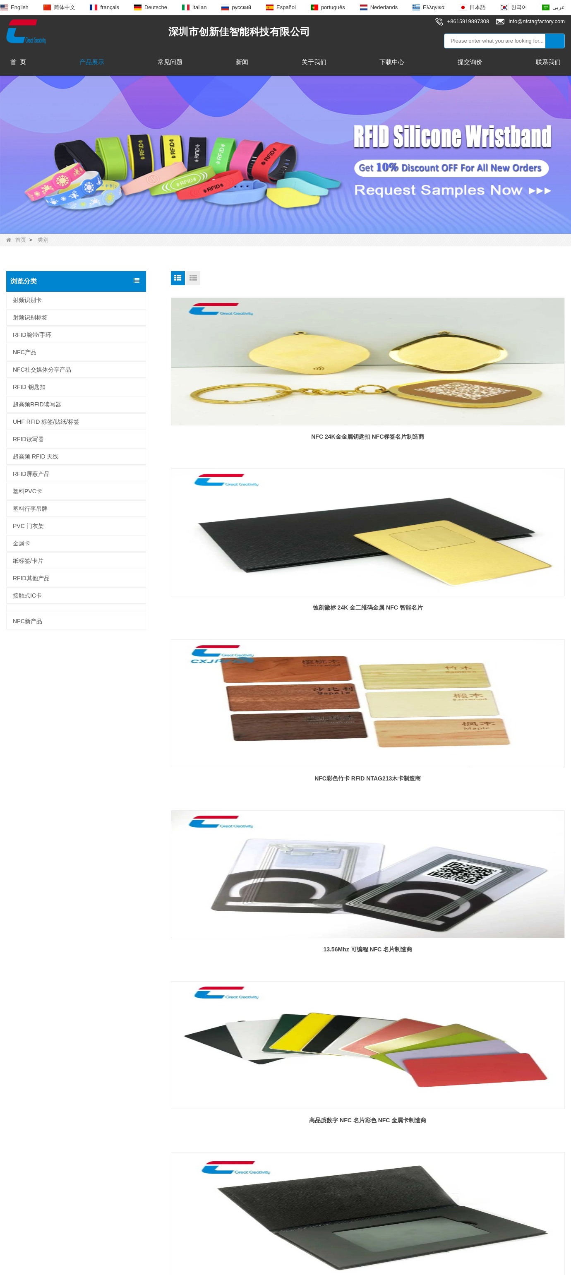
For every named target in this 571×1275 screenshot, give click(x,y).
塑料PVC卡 (27, 491)
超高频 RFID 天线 (35, 456)
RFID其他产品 (31, 578)
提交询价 (470, 61)
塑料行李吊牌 (30, 508)
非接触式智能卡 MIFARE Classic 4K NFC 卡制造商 (502, 777)
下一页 (392, 1000)
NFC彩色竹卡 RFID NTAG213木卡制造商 (502, 434)
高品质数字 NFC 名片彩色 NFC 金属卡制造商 (367, 603)
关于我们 (314, 61)
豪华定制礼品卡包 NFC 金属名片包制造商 (502, 603)
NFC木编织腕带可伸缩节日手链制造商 (501, 941)
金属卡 (21, 543)
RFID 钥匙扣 (29, 387)
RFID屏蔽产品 (31, 474)
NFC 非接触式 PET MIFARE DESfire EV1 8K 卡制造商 (367, 777)
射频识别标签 (30, 317)
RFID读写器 (28, 439)
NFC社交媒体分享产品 (42, 369)
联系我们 (548, 61)
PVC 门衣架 (28, 526)
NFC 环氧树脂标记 (143, 1141)
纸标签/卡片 (28, 560)
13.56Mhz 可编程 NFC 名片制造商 (233, 603)
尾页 (415, 1000)
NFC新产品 (27, 621)
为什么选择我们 (27, 1171)
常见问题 (170, 61)
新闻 (242, 61)
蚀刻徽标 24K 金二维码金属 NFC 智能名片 (368, 434)
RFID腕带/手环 (32, 334)
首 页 (18, 61)
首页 (16, 240)
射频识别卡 (27, 300)
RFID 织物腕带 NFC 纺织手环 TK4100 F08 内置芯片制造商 (367, 946)
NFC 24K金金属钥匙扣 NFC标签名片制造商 (233, 434)
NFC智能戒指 (136, 1156)
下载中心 (391, 61)
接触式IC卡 (27, 595)
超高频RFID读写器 (37, 404)
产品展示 (91, 61)
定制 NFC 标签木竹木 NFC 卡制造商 (234, 941)
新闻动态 (17, 1156)
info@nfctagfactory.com (277, 1129)
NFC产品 (24, 352)
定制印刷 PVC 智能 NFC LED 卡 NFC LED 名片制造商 (233, 777)
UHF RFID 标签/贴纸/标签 (46, 421)
